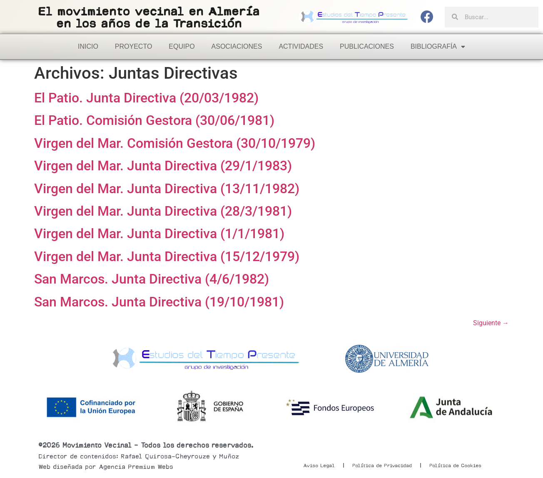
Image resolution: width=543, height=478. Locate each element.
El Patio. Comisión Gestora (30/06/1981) (154, 120)
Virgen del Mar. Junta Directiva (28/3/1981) (163, 211)
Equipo (181, 46)
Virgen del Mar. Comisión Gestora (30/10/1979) (174, 143)
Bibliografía (438, 46)
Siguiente (491, 323)
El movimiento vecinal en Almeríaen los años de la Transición (148, 17)
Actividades (301, 46)
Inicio (88, 46)
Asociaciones (237, 46)
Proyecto (133, 46)
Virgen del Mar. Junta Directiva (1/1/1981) (159, 233)
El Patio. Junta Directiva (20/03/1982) (146, 98)
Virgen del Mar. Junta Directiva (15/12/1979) (166, 256)
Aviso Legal (319, 465)
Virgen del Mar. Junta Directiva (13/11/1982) (166, 189)
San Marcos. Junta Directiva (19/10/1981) (159, 302)
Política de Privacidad (382, 465)
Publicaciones (367, 46)
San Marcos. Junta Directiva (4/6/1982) (151, 279)
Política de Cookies (455, 465)
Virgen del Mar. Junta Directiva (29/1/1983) (163, 166)
